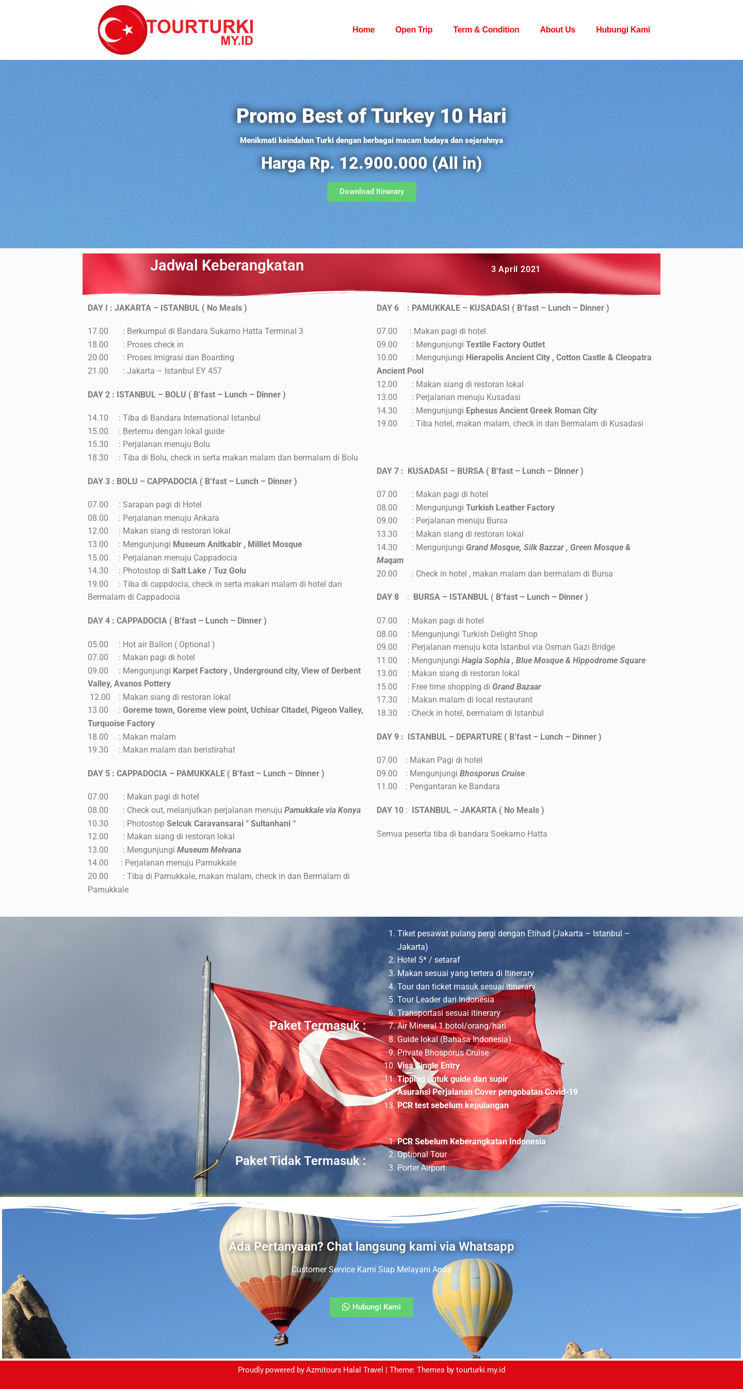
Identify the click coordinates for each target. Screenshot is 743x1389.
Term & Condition (486, 29)
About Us (557, 29)
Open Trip (413, 29)
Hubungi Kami (623, 29)
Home (363, 29)
